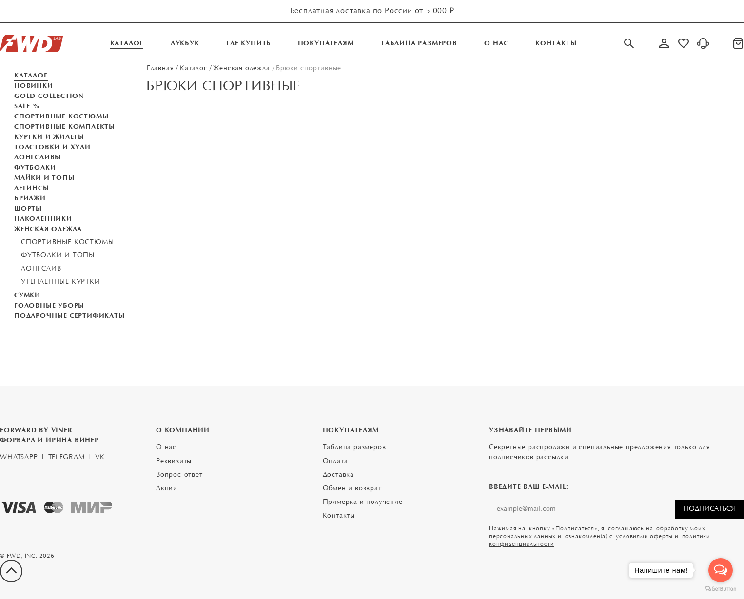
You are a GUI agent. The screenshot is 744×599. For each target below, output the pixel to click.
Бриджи (30, 198)
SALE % (27, 106)
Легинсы (31, 188)
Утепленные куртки (60, 282)
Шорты (28, 209)
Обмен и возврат (352, 488)
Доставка (338, 475)
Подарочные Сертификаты (69, 316)
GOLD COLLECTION (49, 96)
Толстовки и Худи (52, 147)
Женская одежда (48, 229)
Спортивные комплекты (64, 127)
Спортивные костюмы (61, 116)
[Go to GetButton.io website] (720, 589)
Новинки (33, 86)
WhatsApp (19, 457)
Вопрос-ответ (179, 475)
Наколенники (43, 219)
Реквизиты (174, 461)
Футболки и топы (58, 255)
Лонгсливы (37, 157)
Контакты (339, 516)
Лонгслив (41, 269)
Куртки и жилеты (49, 137)
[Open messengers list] (720, 570)
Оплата (335, 461)
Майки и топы (44, 178)
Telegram (66, 457)
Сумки (27, 295)
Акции (166, 488)
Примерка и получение (363, 502)
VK (100, 457)
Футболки (35, 168)
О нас (166, 447)
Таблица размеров (354, 447)
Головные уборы (49, 305)
